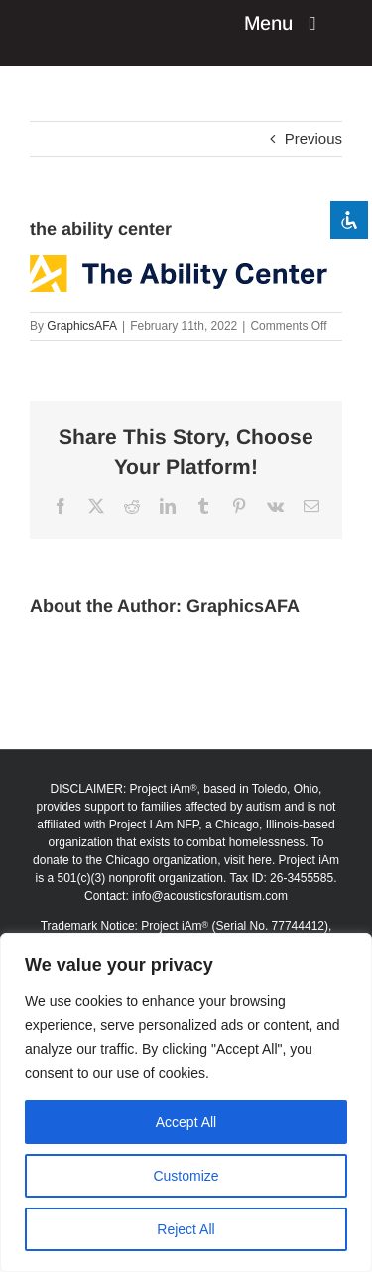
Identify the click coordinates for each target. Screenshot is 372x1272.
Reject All (185, 1229)
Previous (313, 138)
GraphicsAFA (82, 326)
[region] (186, 1102)
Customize (185, 1176)
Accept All (186, 1122)
